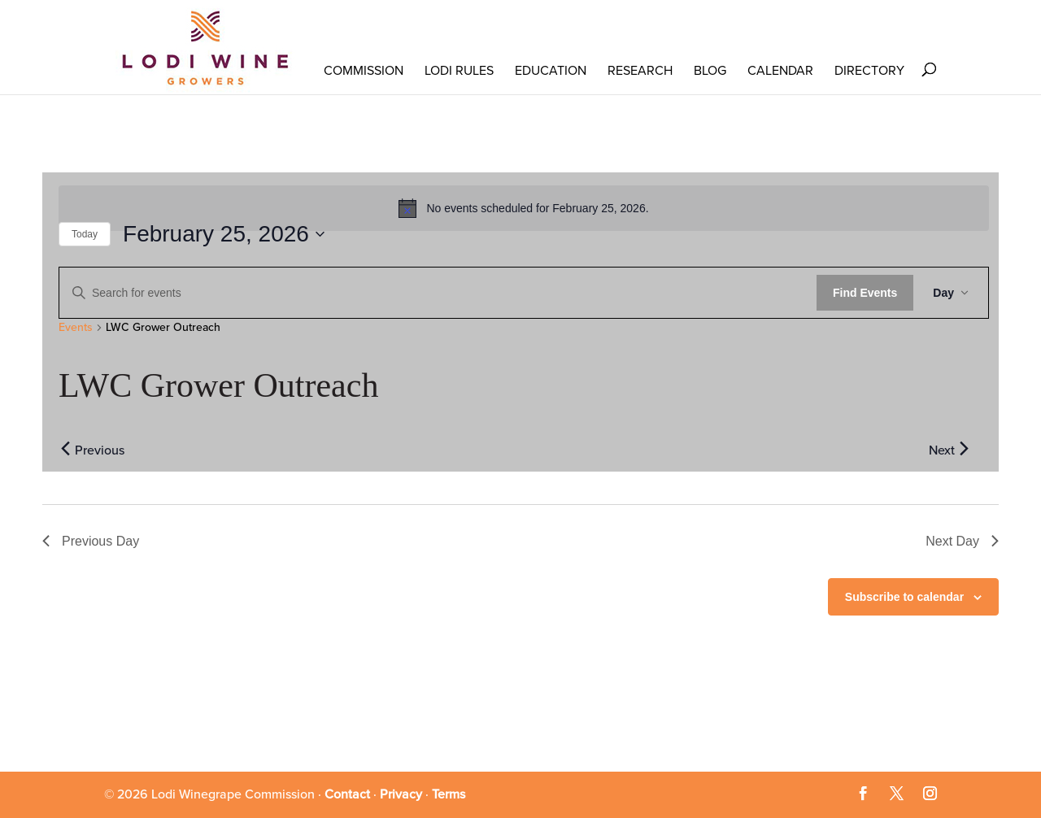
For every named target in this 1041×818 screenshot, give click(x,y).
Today (85, 234)
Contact (347, 794)
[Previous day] (65, 449)
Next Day (962, 541)
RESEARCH (640, 71)
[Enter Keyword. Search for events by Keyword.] (438, 293)
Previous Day (90, 541)
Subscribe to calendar (904, 596)
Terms (448, 794)
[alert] (524, 208)
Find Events (865, 292)
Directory (869, 71)
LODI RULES (459, 71)
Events (76, 327)
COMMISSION (363, 71)
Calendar (780, 71)
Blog (710, 71)
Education (550, 71)
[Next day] (963, 449)
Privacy (401, 794)
